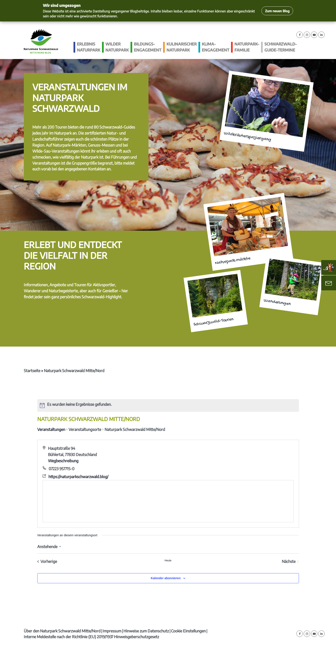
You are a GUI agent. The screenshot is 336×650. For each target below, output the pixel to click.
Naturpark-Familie (246, 46)
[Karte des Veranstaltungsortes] (168, 501)
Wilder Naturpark (117, 46)
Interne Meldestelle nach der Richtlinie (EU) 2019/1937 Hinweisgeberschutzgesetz (91, 636)
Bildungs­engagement (147, 46)
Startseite (32, 370)
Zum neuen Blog (277, 11)
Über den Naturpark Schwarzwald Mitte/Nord (62, 630)
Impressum (112, 630)
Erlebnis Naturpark (88, 46)
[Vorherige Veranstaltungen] (47, 561)
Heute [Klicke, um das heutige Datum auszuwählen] (168, 560)
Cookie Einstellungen (188, 630)
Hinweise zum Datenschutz (146, 630)
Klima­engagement (215, 46)
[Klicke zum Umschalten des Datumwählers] (49, 546)
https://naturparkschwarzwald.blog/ (78, 476)
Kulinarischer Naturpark (181, 46)
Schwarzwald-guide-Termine (280, 46)
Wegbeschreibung (63, 460)
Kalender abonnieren (165, 578)
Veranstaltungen (51, 429)
